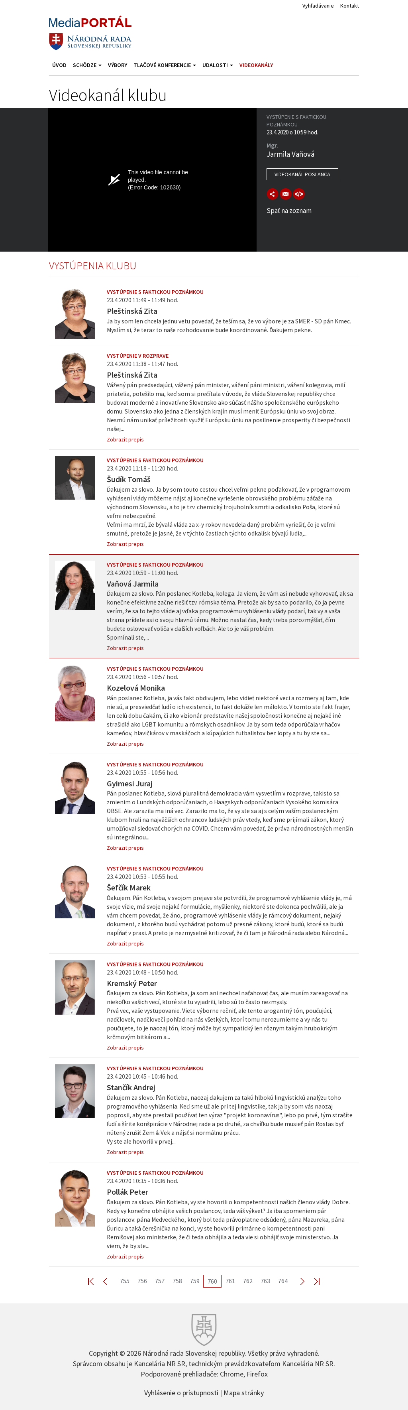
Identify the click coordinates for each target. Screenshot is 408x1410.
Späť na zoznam (289, 210)
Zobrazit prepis (125, 439)
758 (177, 1281)
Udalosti (217, 65)
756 (142, 1281)
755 (124, 1281)
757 (160, 1281)
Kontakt (349, 5)
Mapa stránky (244, 1392)
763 (265, 1281)
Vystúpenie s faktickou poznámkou (155, 291)
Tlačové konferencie (164, 65)
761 (230, 1281)
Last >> (312, 1281)
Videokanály (256, 65)
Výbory (117, 65)
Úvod (59, 65)
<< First (95, 1281)
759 (195, 1281)
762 (248, 1281)
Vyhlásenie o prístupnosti (181, 1392)
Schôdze (87, 65)
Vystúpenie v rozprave (138, 355)
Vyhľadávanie (318, 5)
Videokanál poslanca (302, 174)
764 (283, 1281)
